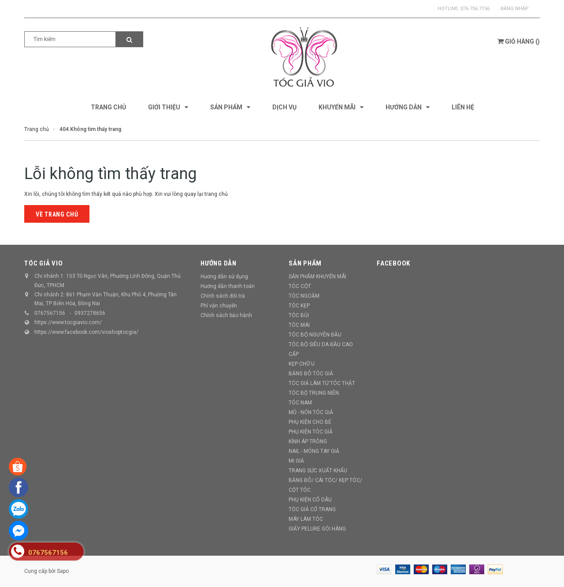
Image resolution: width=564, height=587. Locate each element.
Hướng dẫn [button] (218, 263)
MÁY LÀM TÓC (306, 519)
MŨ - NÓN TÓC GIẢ (311, 412)
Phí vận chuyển (218, 306)
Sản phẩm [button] (305, 263)
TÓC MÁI (299, 325)
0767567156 (49, 313)
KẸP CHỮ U (302, 364)
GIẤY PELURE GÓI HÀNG (317, 529)
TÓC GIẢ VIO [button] (43, 263)
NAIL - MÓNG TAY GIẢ (314, 451)
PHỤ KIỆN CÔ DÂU (310, 500)
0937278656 (89, 313)
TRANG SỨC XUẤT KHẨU (318, 470)
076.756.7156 (475, 8)
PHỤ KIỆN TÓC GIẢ (311, 432)
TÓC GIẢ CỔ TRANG (312, 509)
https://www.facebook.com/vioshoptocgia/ (86, 332)
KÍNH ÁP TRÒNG (308, 441)
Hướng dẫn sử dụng (224, 276)
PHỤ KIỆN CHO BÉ (310, 422)
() (518, 41)
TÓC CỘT (300, 286)
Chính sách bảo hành (226, 315)
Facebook (393, 263)
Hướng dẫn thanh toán (227, 286)
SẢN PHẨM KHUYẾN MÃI (317, 276)
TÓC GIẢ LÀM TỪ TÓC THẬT (322, 383)
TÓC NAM (300, 403)
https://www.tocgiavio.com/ (68, 322)
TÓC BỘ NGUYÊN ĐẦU (315, 335)
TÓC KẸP (299, 306)
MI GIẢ (296, 461)
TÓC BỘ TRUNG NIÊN (314, 393)
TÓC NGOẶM (304, 296)
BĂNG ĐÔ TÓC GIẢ (311, 373)
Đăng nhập (515, 8)
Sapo (63, 571)
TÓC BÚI (299, 315)
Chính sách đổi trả (222, 296)
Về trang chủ (57, 214)
